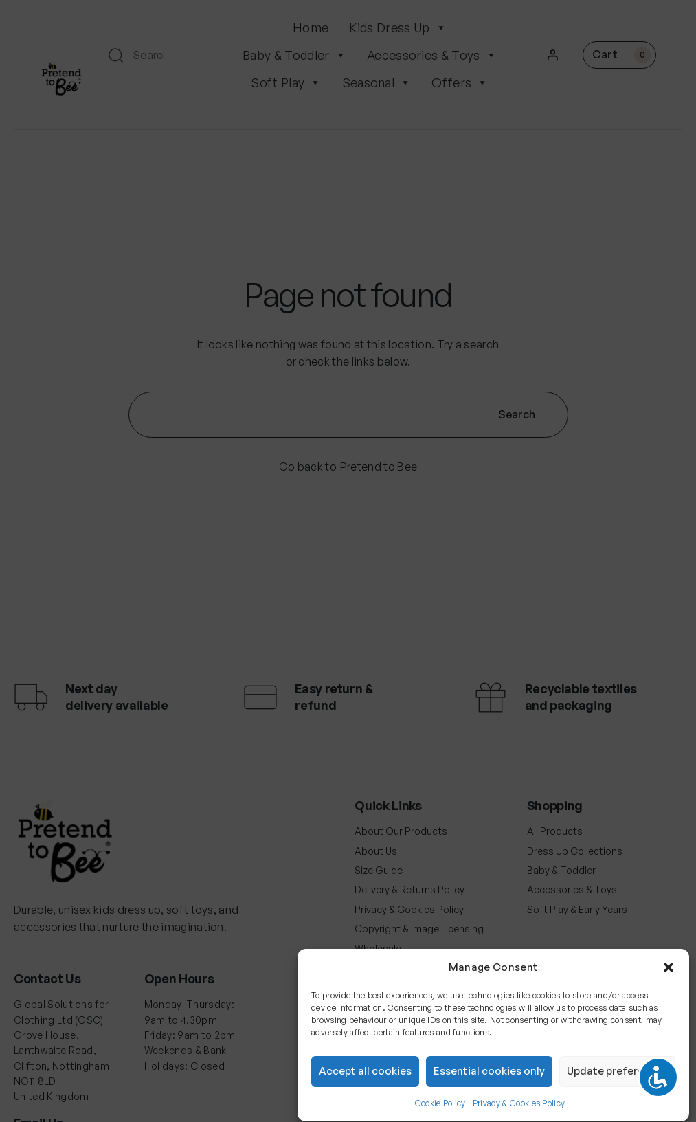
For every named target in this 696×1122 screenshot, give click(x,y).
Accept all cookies (365, 1079)
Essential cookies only (489, 1079)
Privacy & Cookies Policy (519, 1111)
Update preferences (617, 1079)
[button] (668, 975)
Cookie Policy (440, 1111)
